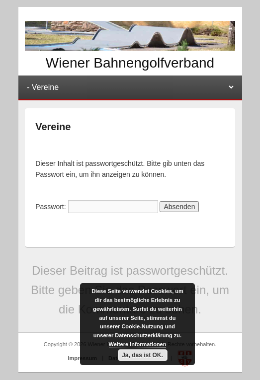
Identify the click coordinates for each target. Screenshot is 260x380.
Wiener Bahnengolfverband (130, 63)
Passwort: (96, 207)
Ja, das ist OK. (142, 355)
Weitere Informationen (138, 344)
